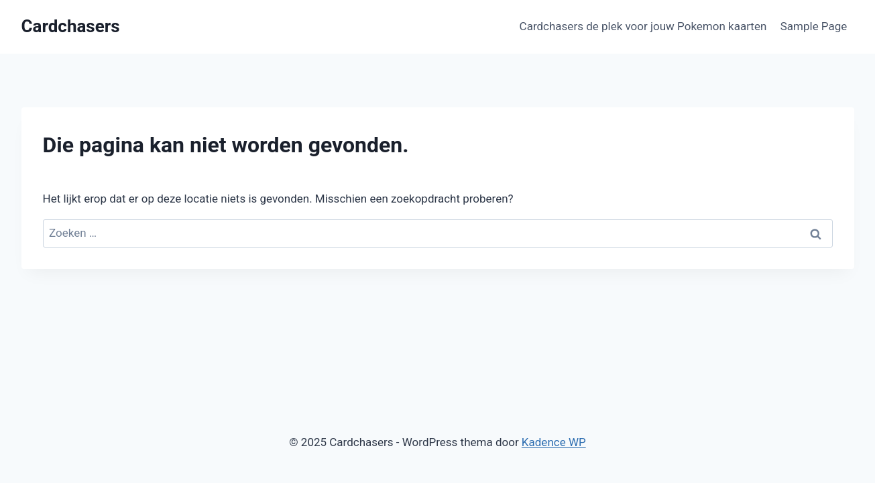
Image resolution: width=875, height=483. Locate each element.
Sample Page (814, 26)
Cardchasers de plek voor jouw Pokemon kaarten (643, 26)
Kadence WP (554, 442)
